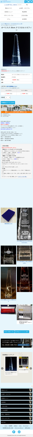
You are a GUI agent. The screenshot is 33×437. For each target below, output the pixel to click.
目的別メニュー (9, 11)
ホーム (6, 425)
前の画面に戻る (10, 331)
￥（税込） (9, 93)
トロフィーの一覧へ (22, 176)
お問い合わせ (28, 1)
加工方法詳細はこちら (12, 86)
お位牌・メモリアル (24, 8)
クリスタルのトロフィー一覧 (16, 23)
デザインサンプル (8, 15)
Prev (2, 368)
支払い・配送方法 (13, 4)
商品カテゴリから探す (22, 331)
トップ (2, 23)
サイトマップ (25, 425)
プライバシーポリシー (19, 427)
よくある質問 (6, 4)
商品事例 (24, 11)
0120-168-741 (25, 1)
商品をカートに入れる (8, 102)
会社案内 (24, 19)
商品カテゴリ (8, 8)
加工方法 (3, 422)
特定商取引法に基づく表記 (8, 427)
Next (31, 368)
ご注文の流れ (24, 15)
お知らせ (15, 425)
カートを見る (31, 1)
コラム (8, 19)
